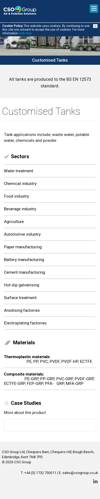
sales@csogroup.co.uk (80, 473)
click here (25, 33)
